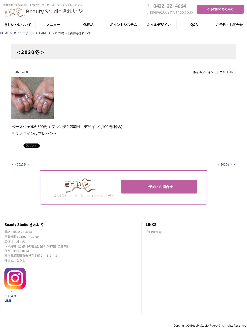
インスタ (10, 296)
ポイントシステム (123, 24)
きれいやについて (17, 24)
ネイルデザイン (159, 24)
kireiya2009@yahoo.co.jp (170, 12)
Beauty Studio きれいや (205, 325)
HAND (43, 33)
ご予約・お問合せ (229, 24)
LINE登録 (155, 232)
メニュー (53, 24)
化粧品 (88, 24)
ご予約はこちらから (220, 9)
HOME (4, 33)
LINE (7, 300)
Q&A (194, 24)
